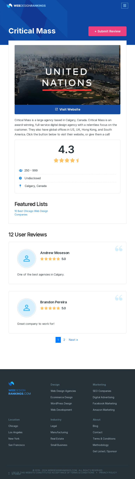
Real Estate (57, 438)
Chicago (13, 425)
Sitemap (16, 474)
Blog (95, 425)
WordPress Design (61, 403)
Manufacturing (59, 432)
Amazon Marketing (104, 409)
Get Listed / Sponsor (105, 451)
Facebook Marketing (105, 403)
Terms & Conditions (104, 438)
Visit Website (67, 109)
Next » (73, 340)
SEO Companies (102, 390)
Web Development (61, 409)
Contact (97, 432)
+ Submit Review (107, 31)
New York (13, 438)
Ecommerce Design (62, 397)
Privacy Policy (108, 472)
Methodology (101, 444)
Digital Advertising (103, 397)
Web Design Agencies (63, 390)
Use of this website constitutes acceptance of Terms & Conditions (53, 472)
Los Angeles (15, 432)
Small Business (59, 444)
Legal (54, 425)
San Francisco (16, 444)
